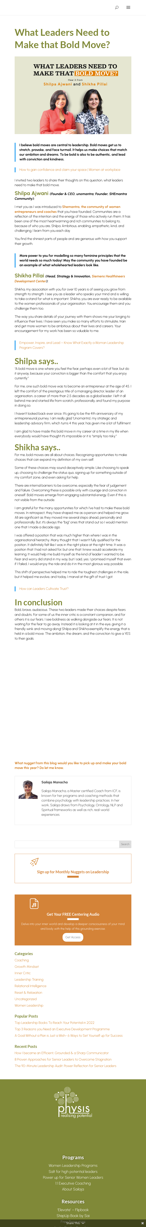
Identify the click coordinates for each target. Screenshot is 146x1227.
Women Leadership (29, 1005)
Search (125, 844)
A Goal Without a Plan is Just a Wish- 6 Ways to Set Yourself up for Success (69, 1035)
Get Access (72, 937)
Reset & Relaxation (28, 992)
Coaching (22, 960)
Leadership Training (29, 979)
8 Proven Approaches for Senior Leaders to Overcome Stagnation (63, 1059)
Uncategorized (26, 999)
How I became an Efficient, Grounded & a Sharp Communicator (62, 1053)
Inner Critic (23, 973)
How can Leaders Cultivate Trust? (44, 589)
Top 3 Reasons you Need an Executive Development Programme (62, 1029)
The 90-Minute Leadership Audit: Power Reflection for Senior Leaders (65, 1066)
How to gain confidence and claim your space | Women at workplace (69, 170)
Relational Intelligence (30, 986)
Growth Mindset (27, 967)
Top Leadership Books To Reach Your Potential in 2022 (54, 1023)
